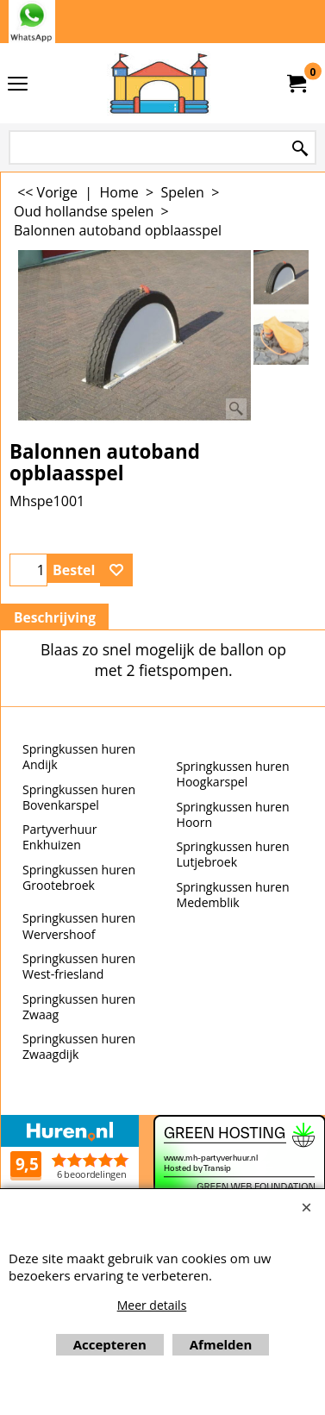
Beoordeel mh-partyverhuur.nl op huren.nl (70, 1183)
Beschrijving (55, 617)
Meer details (152, 1305)
